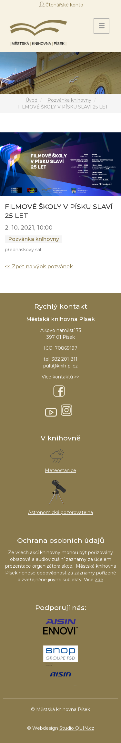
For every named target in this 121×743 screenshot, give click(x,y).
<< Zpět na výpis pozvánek (39, 266)
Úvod (31, 100)
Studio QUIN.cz (76, 728)
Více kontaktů (57, 377)
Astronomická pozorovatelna (60, 512)
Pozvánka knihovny (69, 100)
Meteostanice (60, 470)
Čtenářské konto (64, 5)
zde (99, 580)
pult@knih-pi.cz (60, 366)
